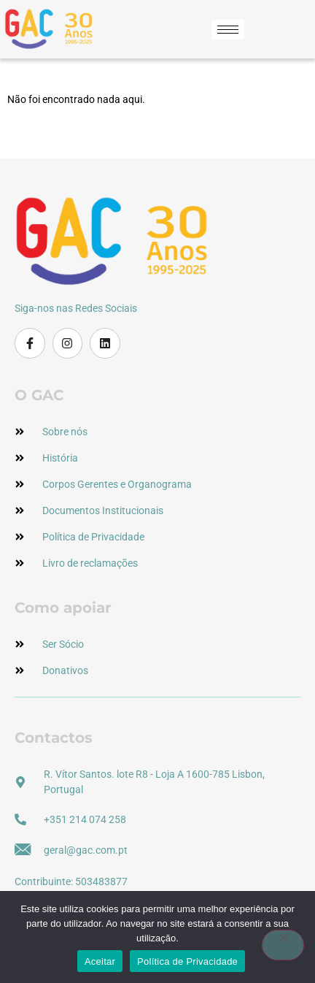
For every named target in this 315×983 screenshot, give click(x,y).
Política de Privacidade (187, 961)
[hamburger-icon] (227, 29)
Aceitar (100, 961)
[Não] (283, 945)
